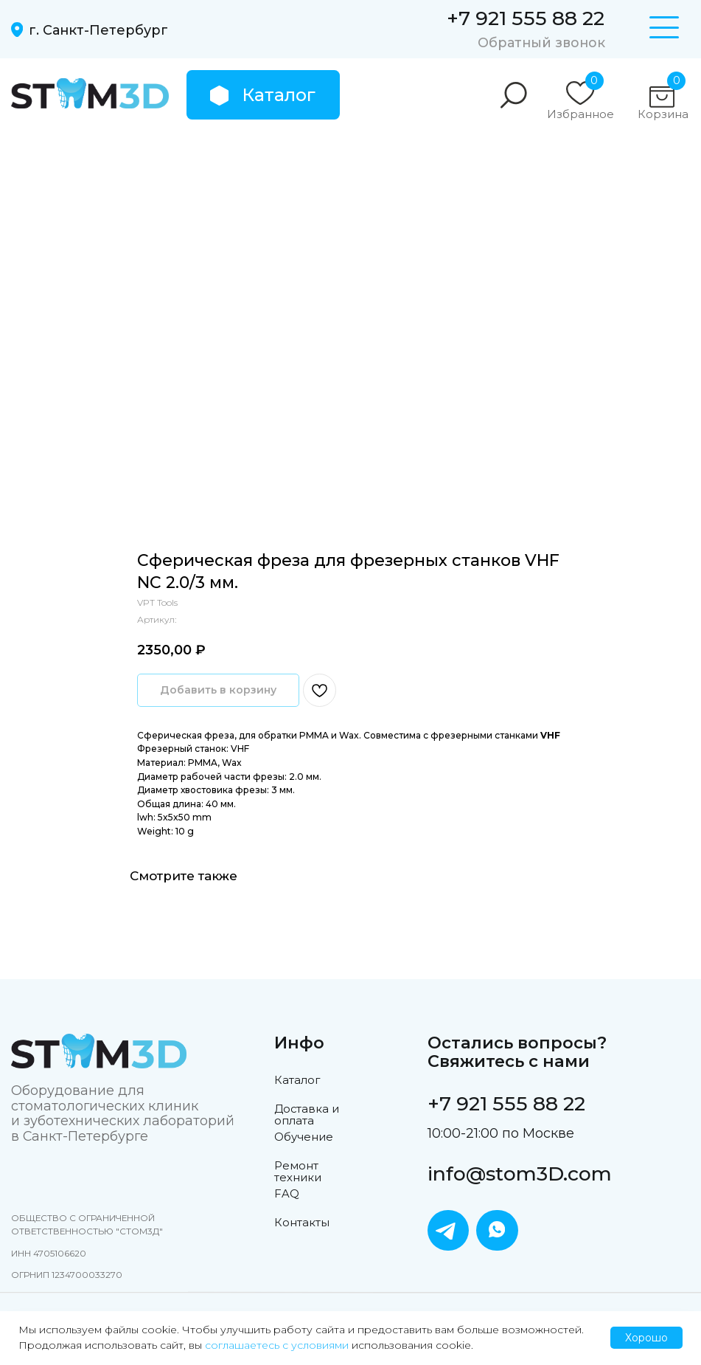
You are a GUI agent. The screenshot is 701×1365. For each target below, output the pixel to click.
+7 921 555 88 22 (525, 18)
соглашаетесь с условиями (277, 1345)
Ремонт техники (297, 1171)
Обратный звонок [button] (541, 42)
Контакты (301, 1222)
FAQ (286, 1193)
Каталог (297, 1080)
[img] (90, 93)
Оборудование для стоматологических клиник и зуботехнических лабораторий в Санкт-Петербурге (122, 1113)
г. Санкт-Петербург (98, 30)
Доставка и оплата (306, 1114)
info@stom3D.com (520, 1173)
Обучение (303, 1137)
